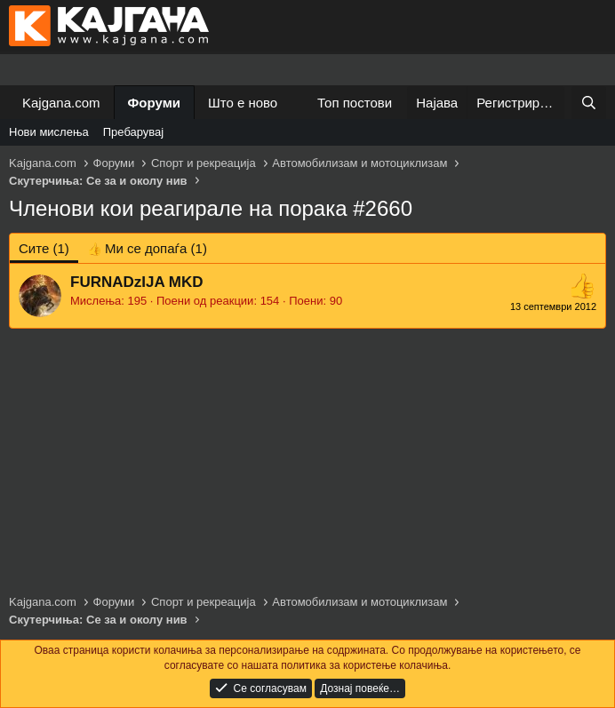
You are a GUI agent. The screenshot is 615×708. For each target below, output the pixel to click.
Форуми (154, 102)
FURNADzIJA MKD (137, 282)
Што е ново (242, 102)
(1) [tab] (44, 248)
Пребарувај (133, 132)
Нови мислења (49, 132)
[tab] (147, 248)
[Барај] (588, 102)
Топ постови (354, 102)
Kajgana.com (61, 102)
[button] (291, 102)
